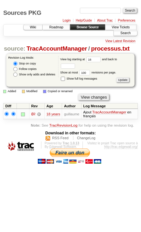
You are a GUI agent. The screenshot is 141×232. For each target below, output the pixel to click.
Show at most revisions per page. (88, 72)
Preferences (127, 20)
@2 (33, 114)
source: (14, 48)
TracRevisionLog (63, 125)
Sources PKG (22, 12)
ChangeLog (86, 138)
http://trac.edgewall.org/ (121, 147)
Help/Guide (84, 20)
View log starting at (81, 59)
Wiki (33, 27)
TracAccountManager (57, 48)
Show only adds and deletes (34, 74)
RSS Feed (60, 138)
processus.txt (110, 48)
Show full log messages (79, 78)
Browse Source (88, 27)
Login (66, 20)
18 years (53, 114)
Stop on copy (24, 64)
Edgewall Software (62, 147)
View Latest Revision (120, 41)
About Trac (105, 20)
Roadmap (56, 27)
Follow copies (25, 69)
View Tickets (121, 27)
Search (125, 33)
